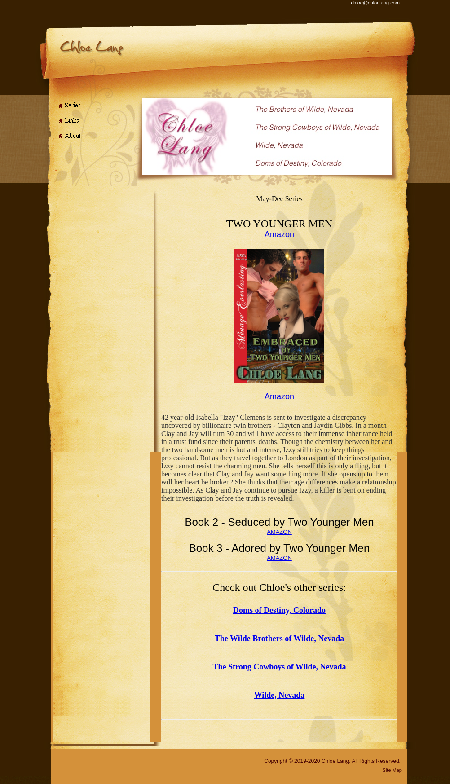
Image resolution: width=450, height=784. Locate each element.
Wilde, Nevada (279, 695)
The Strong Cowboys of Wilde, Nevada (279, 666)
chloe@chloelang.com (375, 2)
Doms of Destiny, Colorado (279, 610)
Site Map (392, 770)
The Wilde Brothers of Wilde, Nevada (279, 638)
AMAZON (279, 532)
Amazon (279, 234)
